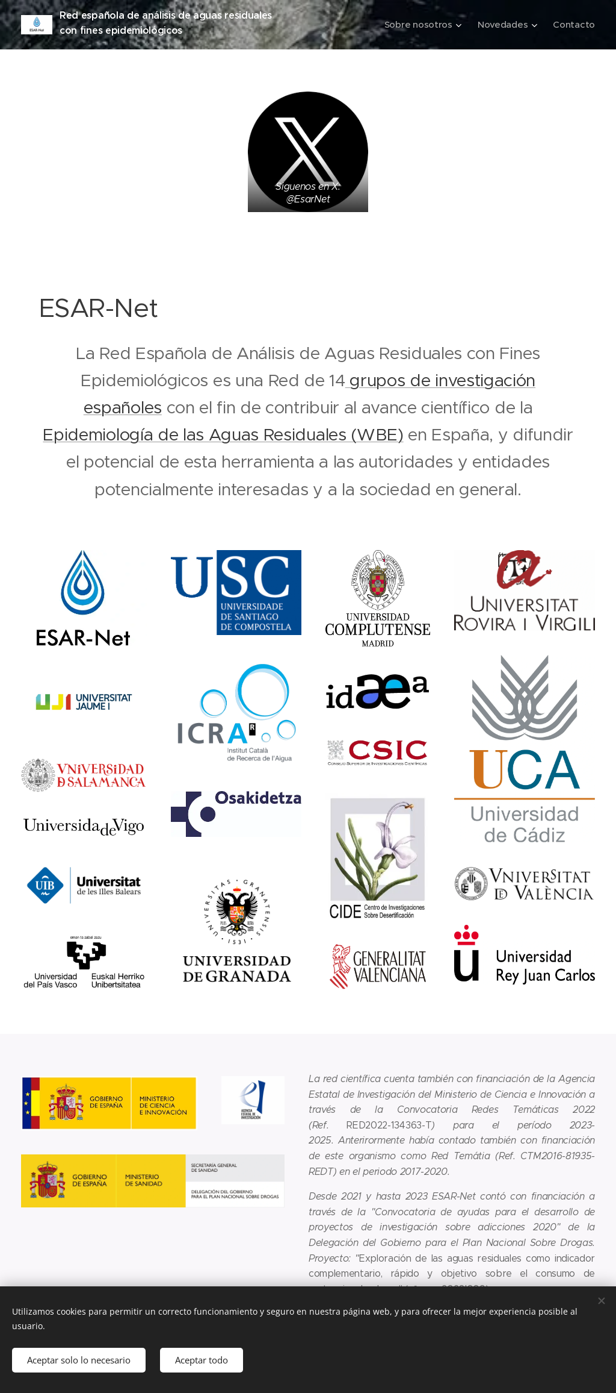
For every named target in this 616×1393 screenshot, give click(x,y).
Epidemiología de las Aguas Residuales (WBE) (223, 434)
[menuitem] (420, 25)
